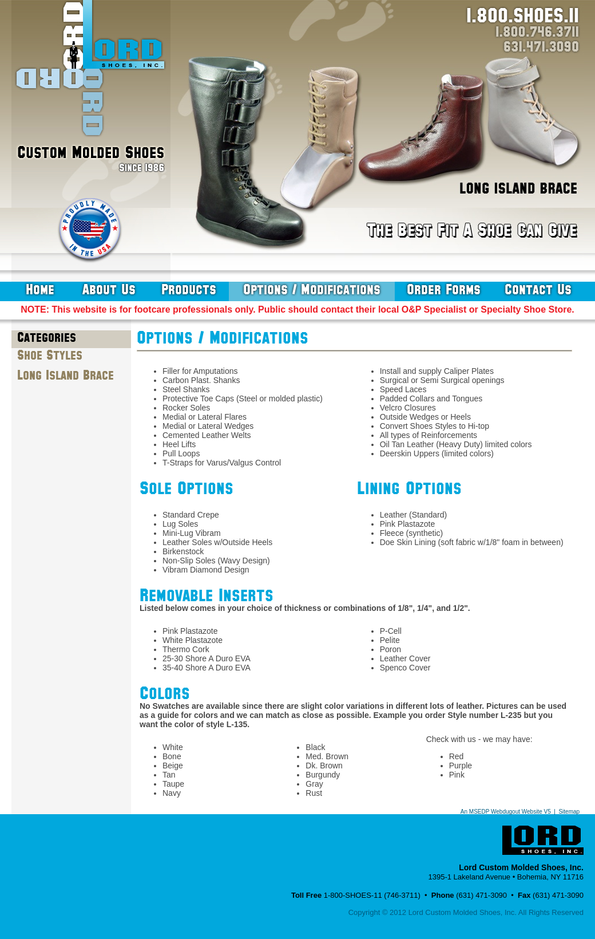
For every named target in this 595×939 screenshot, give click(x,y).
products (188, 289)
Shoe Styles (49, 355)
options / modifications (311, 289)
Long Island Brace (65, 375)
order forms (444, 289)
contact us (538, 289)
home (40, 289)
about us (109, 289)
